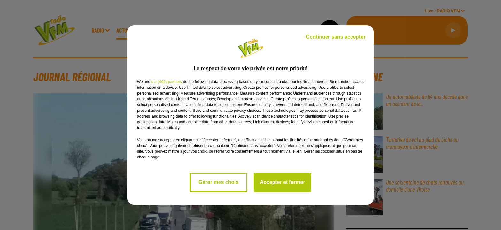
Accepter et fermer (282, 182)
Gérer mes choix (218, 182)
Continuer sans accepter (336, 37)
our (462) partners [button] (166, 82)
